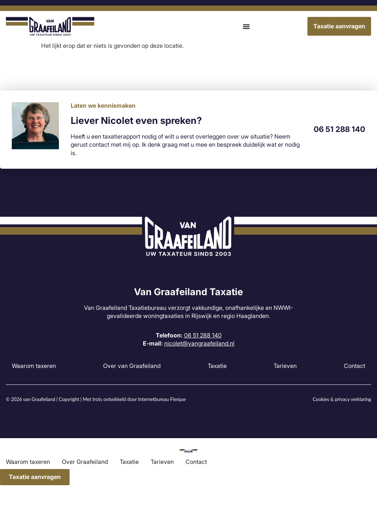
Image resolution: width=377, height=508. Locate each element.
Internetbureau (153, 399)
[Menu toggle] (246, 26)
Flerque (178, 399)
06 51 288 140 (339, 129)
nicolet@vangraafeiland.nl (199, 343)
